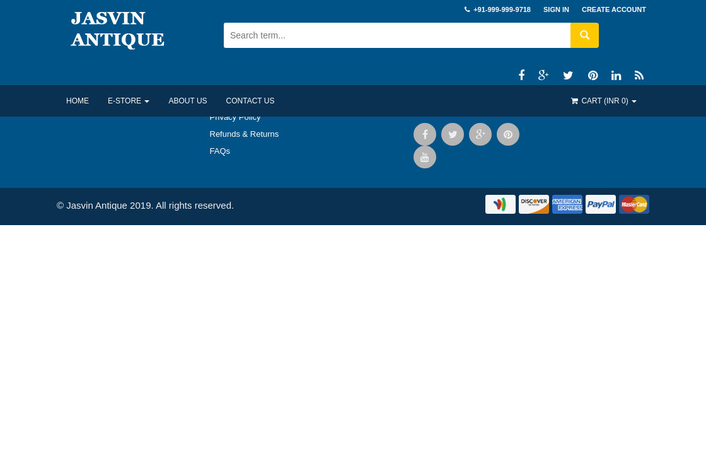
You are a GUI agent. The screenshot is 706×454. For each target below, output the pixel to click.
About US (187, 100)
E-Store (128, 100)
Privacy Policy (235, 117)
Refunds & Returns (244, 134)
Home (77, 100)
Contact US (250, 100)
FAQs (220, 151)
